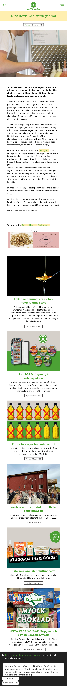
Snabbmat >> (44, 225)
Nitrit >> (33, 225)
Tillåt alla (11, 679)
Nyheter (28, 25)
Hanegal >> (44, 150)
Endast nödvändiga (10, 683)
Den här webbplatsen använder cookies (23, 655)
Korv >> (25, 225)
